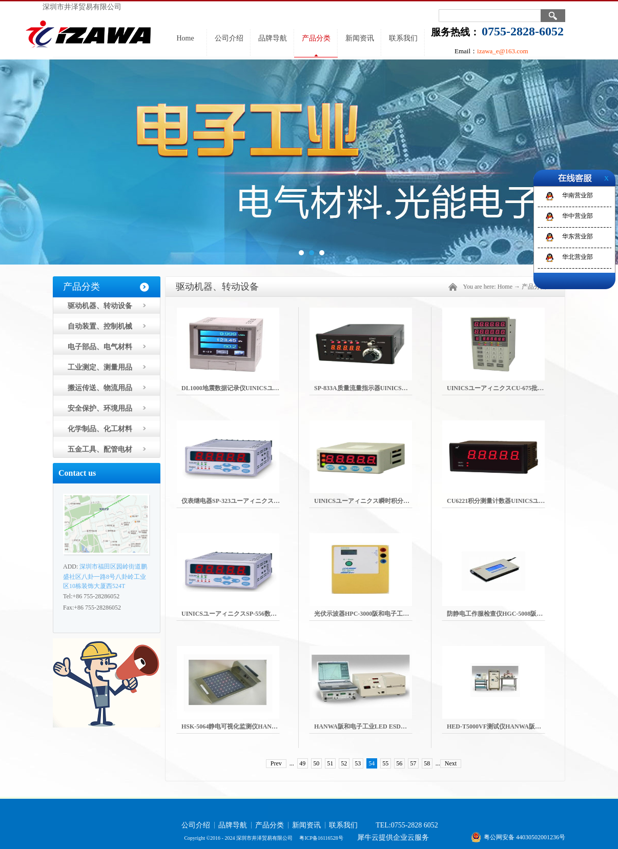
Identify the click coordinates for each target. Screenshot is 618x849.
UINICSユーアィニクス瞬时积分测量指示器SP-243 (383, 500)
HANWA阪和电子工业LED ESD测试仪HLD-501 (379, 726)
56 (399, 763)
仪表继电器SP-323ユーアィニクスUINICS (238, 500)
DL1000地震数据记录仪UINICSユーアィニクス (245, 388)
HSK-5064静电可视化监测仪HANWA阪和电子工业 (249, 726)
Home (185, 38)
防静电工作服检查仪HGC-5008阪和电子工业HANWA (519, 613)
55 (385, 763)
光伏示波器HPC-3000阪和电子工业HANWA (373, 613)
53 (358, 763)
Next (451, 763)
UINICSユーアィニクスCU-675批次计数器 (504, 388)
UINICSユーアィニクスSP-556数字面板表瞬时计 (247, 613)
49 (302, 763)
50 (316, 763)
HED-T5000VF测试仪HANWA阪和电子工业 (506, 726)
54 (371, 763)
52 (344, 763)
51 (330, 763)
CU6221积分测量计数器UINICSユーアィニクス (511, 500)
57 (413, 763)
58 (427, 763)
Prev (276, 763)
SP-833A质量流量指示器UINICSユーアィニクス (379, 388)
